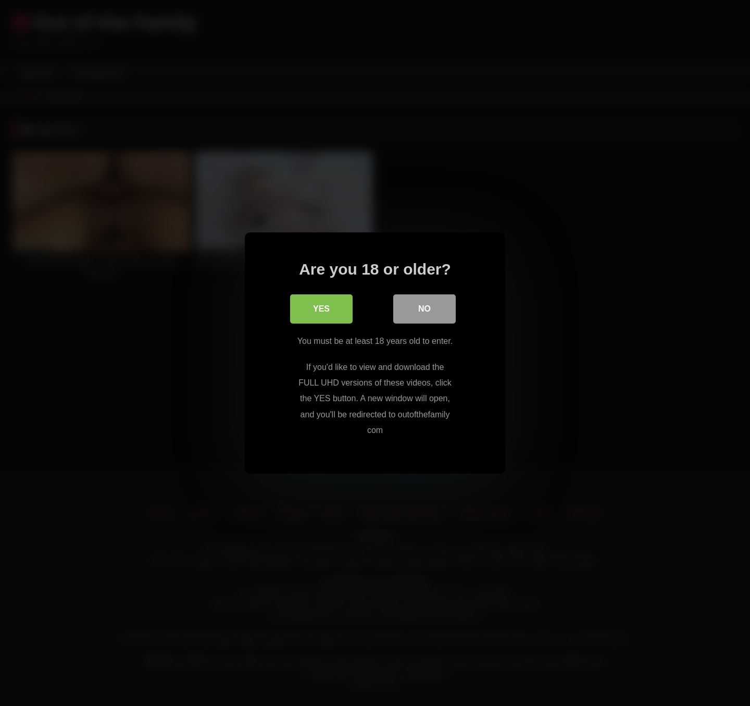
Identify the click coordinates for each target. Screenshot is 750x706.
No (424, 308)
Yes (321, 308)
